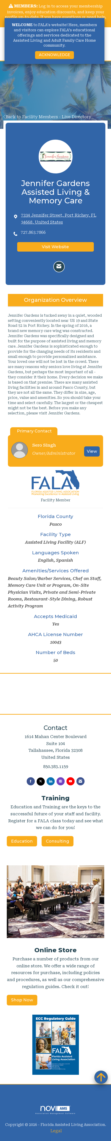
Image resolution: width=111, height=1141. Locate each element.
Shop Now (22, 1000)
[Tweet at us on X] (40, 781)
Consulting (57, 841)
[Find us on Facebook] (30, 781)
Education (22, 841)
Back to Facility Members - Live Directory (47, 116)
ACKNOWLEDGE (54, 55)
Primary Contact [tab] (34, 431)
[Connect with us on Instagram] (60, 781)
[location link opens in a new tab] (60, 219)
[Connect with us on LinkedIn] (50, 781)
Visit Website (55, 246)
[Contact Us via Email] (80, 781)
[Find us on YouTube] (70, 781)
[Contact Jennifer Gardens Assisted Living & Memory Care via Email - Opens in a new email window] (59, 266)
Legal (56, 1130)
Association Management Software (55, 1110)
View (92, 451)
